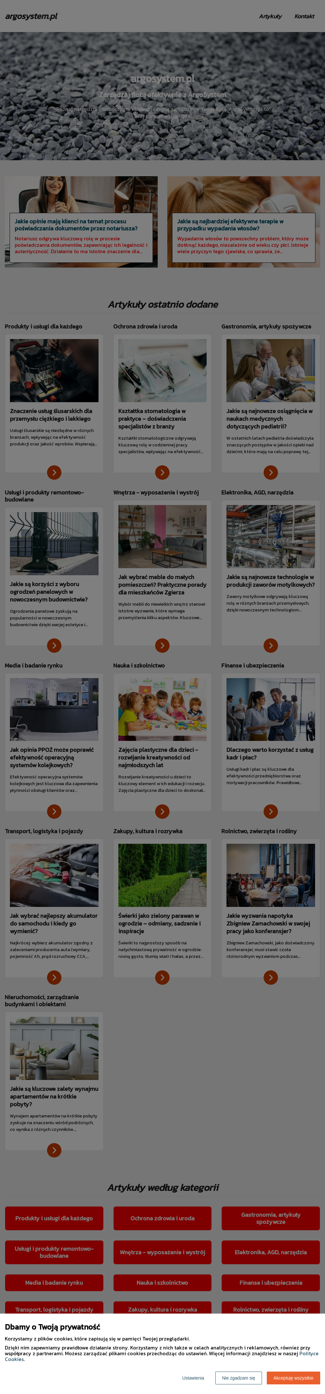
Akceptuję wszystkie (293, 1378)
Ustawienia (193, 1378)
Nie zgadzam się (238, 1378)
